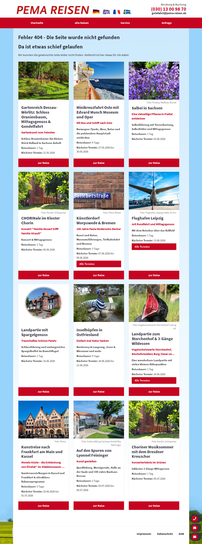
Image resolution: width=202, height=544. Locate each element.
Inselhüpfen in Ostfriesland (89, 332)
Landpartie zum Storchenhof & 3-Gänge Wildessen (152, 338)
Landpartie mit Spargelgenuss (34, 332)
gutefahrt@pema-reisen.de (169, 13)
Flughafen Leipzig (147, 218)
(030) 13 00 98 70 (168, 9)
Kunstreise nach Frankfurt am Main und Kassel (42, 451)
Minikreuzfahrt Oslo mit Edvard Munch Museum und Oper (98, 112)
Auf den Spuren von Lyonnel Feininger (94, 453)
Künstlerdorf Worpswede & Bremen (96, 220)
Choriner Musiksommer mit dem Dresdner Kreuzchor (153, 451)
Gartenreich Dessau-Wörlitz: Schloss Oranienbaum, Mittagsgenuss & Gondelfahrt (39, 117)
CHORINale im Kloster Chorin (40, 220)
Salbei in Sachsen (147, 107)
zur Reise (43, 163)
